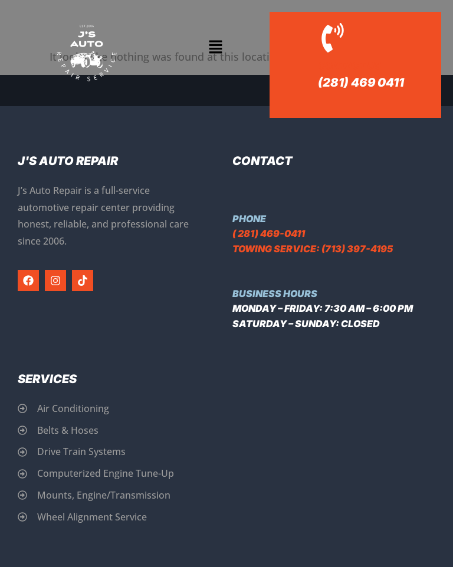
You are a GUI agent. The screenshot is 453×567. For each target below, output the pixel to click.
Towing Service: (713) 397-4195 (312, 249)
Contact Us (349, 65)
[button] (216, 47)
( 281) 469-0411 (268, 233)
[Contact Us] (332, 37)
